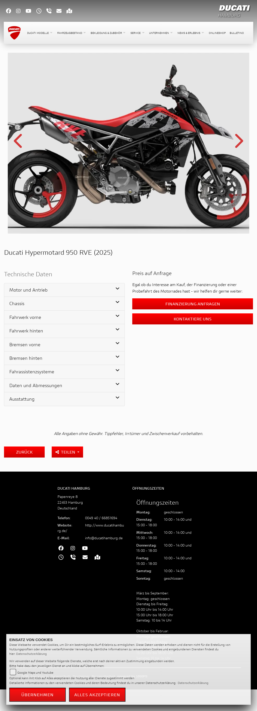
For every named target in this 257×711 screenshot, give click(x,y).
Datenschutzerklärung (31, 654)
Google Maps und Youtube (35, 672)
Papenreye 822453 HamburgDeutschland (70, 502)
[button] (40, 33)
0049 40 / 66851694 (101, 517)
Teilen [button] (65, 452)
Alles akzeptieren (97, 694)
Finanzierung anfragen (192, 303)
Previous (18, 144)
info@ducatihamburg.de (104, 538)
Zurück (24, 452)
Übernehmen (37, 694)
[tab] (64, 290)
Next (238, 144)
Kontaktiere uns (193, 318)
